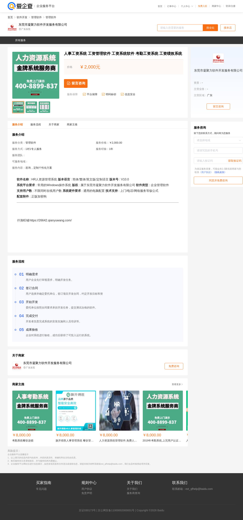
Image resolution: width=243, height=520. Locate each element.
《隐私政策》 (219, 172)
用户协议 (86, 488)
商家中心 (216, 6)
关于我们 (132, 488)
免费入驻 (202, 6)
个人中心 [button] (187, 6)
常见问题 (41, 488)
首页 (160, 6)
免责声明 (86, 493)
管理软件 (36, 17)
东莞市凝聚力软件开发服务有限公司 (43, 24)
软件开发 (22, 17)
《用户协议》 (206, 172)
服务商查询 (133, 493)
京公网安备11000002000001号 (116, 510)
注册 (233, 6)
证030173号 (88, 510)
